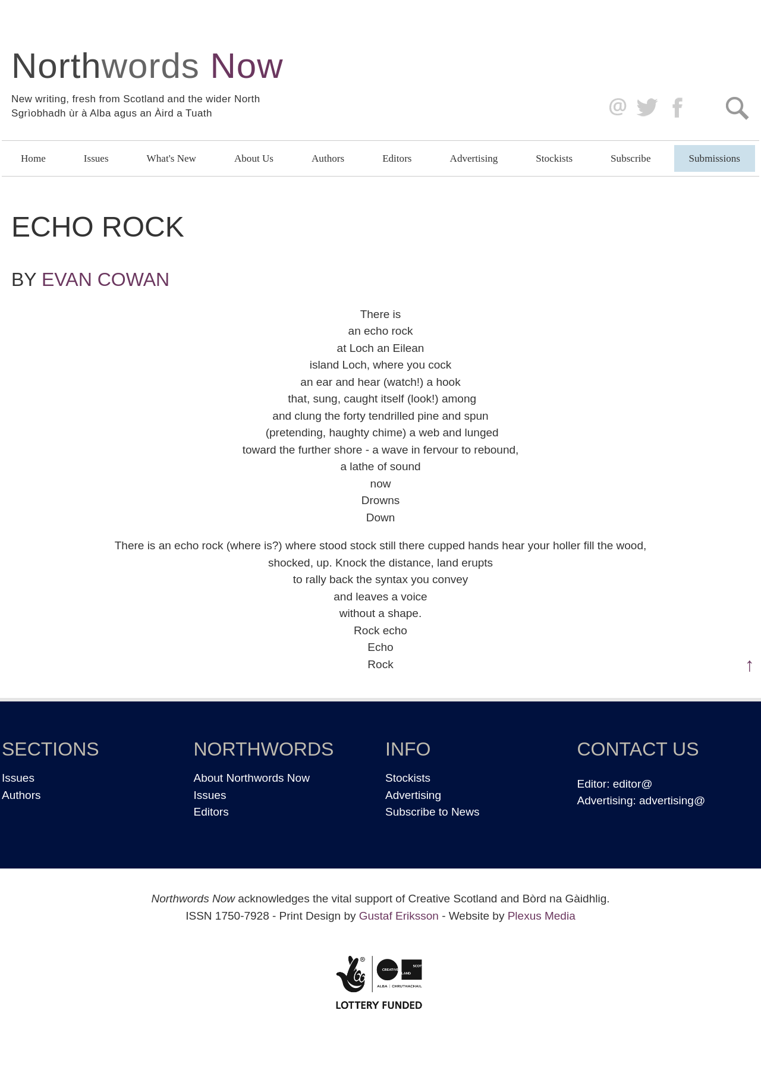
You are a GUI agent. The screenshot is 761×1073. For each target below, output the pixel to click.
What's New (171, 158)
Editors (396, 158)
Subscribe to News (432, 811)
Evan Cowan (105, 279)
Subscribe (630, 158)
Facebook (678, 108)
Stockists (554, 158)
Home (33, 158)
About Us (253, 158)
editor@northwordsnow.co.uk (615, 108)
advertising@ (672, 800)
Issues (96, 158)
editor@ (633, 784)
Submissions (714, 158)
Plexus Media (542, 916)
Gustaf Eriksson (399, 916)
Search (737, 108)
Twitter (646, 108)
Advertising (474, 158)
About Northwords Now (252, 778)
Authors (328, 158)
